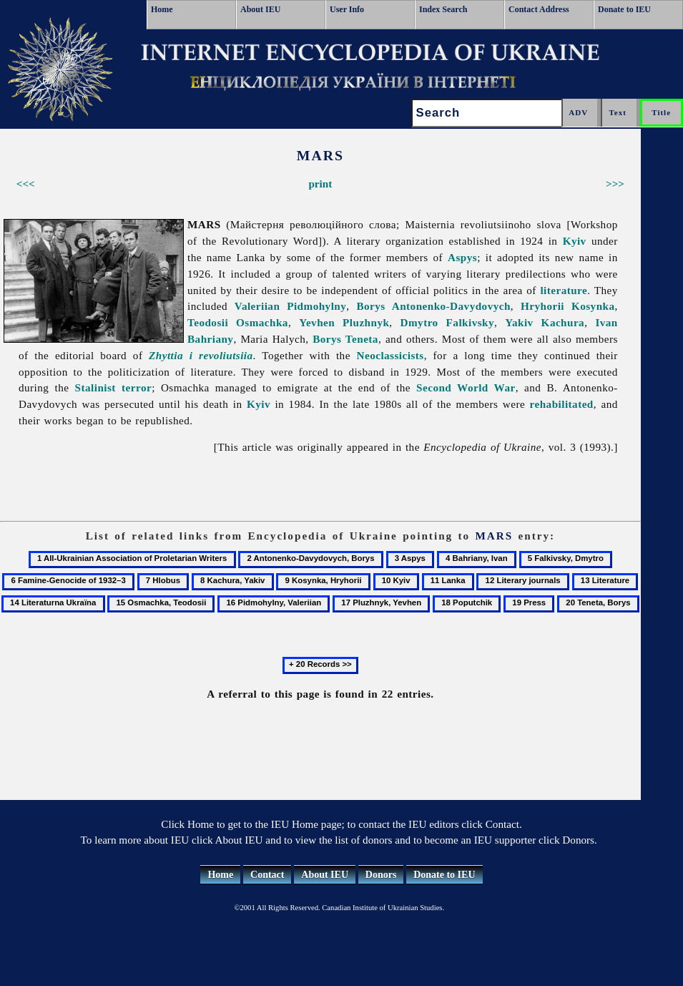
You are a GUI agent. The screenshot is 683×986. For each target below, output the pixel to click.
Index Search (443, 9)
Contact (267, 874)
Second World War (466, 387)
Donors (381, 874)
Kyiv (574, 241)
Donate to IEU (624, 9)
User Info (347, 9)
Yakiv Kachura (544, 322)
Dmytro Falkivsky (447, 322)
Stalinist (95, 387)
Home (162, 9)
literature (563, 290)
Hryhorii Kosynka (568, 306)
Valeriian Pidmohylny (290, 306)
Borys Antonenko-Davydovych (433, 306)
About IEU (260, 9)
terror (137, 387)
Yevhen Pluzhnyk (344, 322)
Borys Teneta (345, 339)
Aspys (462, 257)
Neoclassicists (390, 355)
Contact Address (538, 9)
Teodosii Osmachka (237, 322)
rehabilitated (562, 404)
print (320, 183)
